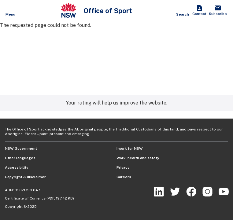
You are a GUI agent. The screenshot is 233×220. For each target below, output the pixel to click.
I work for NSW (129, 148)
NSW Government (21, 148)
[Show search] (182, 11)
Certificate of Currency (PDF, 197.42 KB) (39, 198)
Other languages (20, 158)
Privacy (123, 167)
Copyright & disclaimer (25, 177)
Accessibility (16, 167)
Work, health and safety (137, 158)
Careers (123, 177)
